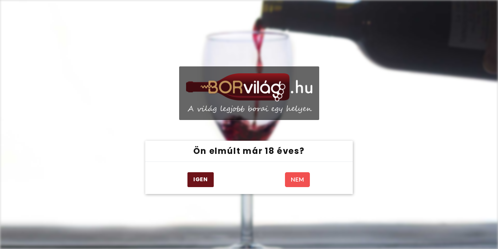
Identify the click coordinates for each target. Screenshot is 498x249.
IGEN (200, 179)
